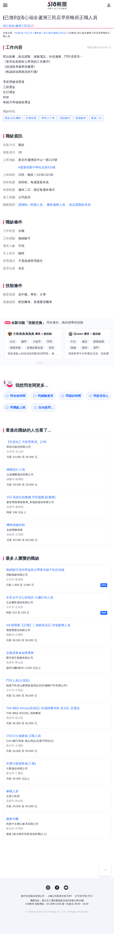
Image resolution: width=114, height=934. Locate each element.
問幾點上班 (17, 407)
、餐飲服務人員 (54, 204)
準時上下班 (48, 118)
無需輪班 (80, 118)
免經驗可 (65, 118)
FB (57, 887)
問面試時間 (73, 395)
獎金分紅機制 (13, 118)
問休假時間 (17, 395)
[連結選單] (5, 5)
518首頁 (19, 33)
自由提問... (45, 407)
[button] (39, 362)
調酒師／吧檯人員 (30, 204)
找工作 (28, 33)
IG (48, 887)
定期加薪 (31, 118)
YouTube (66, 887)
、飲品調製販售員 (78, 204)
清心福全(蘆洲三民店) (54, 33)
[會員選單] (109, 5)
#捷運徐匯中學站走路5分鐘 (37, 167)
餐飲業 (37, 33)
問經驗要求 (45, 395)
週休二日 (96, 118)
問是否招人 (101, 395)
